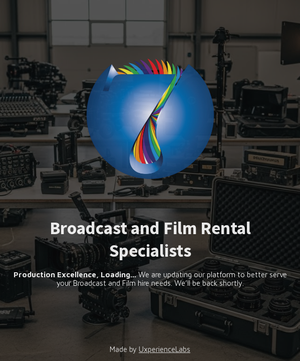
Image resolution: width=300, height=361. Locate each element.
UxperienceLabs (164, 349)
